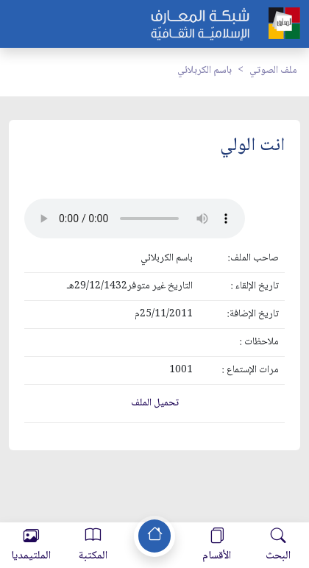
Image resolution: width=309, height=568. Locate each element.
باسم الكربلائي (204, 70)
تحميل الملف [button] (155, 403)
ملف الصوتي (273, 70)
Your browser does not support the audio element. (134, 218)
